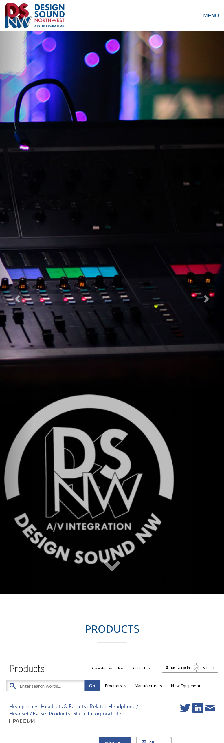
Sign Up (209, 667)
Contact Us (141, 668)
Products (115, 685)
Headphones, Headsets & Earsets (47, 706)
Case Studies (102, 668)
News (122, 668)
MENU (211, 16)
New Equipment (185, 685)
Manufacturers (148, 685)
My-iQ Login (180, 667)
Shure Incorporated (95, 713)
